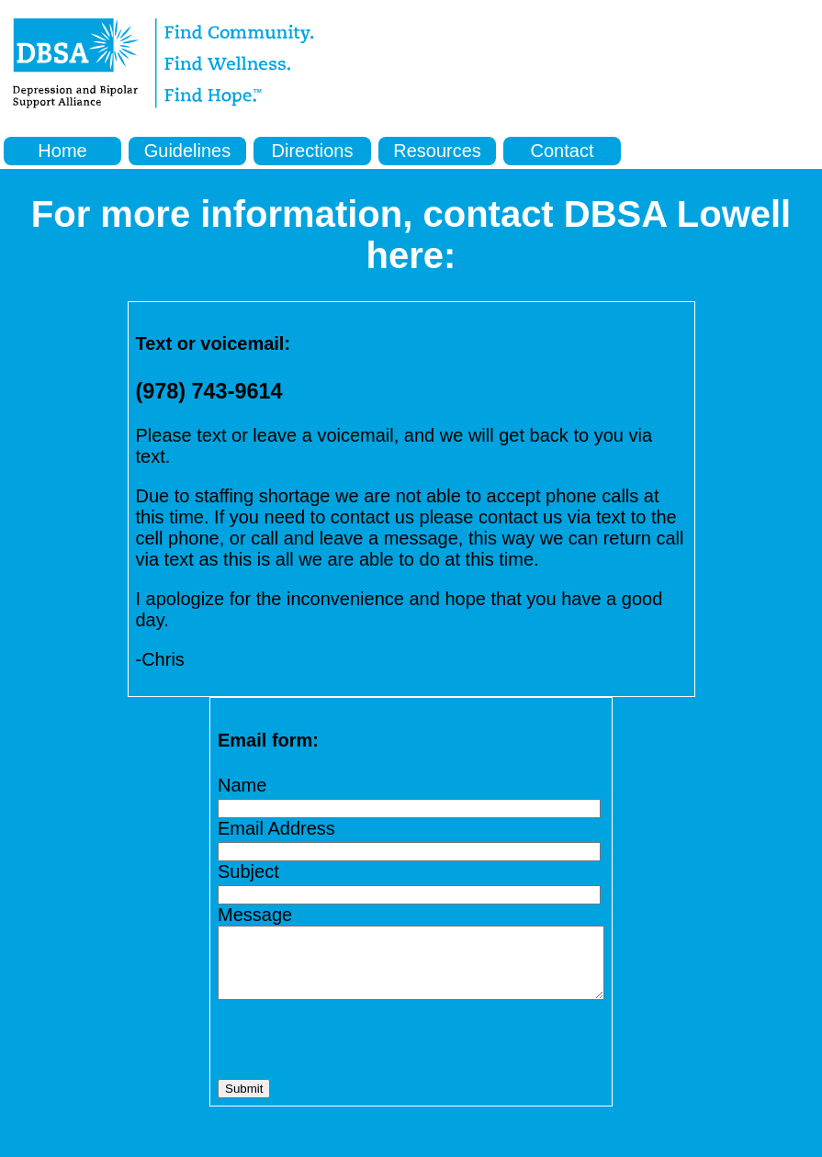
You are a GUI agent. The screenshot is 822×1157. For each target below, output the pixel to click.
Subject (225, 871)
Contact (562, 150)
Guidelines (187, 150)
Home (62, 150)
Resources (437, 150)
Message (232, 914)
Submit (221, 1102)
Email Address (253, 828)
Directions (313, 150)
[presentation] (334, 1054)
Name (219, 785)
